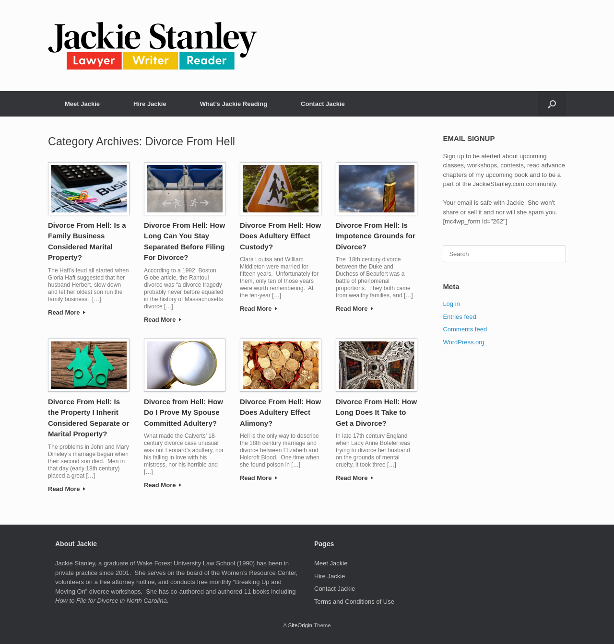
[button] (552, 104)
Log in (451, 303)
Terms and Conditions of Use (354, 601)
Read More (66, 312)
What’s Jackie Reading (233, 103)
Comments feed (465, 329)
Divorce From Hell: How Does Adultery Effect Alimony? (280, 412)
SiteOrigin (300, 625)
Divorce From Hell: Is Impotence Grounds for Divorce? (375, 236)
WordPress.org (463, 342)
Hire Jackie (149, 103)
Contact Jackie (323, 103)
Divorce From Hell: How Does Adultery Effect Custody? (280, 236)
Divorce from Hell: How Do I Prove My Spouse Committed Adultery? (183, 412)
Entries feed (459, 316)
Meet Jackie (82, 103)
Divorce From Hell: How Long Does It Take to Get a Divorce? (376, 412)
